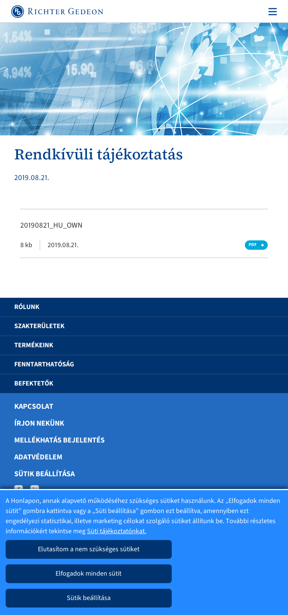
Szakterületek (39, 326)
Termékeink (33, 345)
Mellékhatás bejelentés (59, 440)
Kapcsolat (33, 406)
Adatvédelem (38, 457)
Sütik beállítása (44, 474)
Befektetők (33, 383)
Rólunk (26, 307)
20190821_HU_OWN (51, 225)
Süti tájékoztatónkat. (116, 531)
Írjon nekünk (39, 423)
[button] (264, 307)
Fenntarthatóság (44, 364)
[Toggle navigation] (271, 11)
